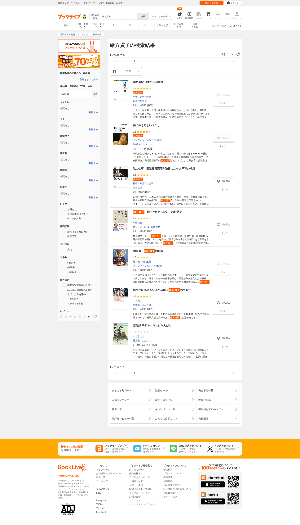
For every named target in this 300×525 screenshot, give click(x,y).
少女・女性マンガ (98, 25)
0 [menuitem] (89, 316)
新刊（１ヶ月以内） (75, 231)
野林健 (136, 261)
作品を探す (135, 473)
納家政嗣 (146, 261)
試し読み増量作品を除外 (78, 289)
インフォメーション (139, 492)
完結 (67, 249)
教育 (148, 97)
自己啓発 (155, 226)
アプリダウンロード (139, 477)
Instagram (101, 500)
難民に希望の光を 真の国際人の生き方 (162, 290)
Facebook (101, 512)
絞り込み (95, 16)
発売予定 (70, 236)
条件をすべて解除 (89, 79)
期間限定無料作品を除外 (78, 285)
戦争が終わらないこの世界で (157, 212)
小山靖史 (137, 222)
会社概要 (168, 469)
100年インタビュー (143, 144)
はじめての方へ (219, 26)
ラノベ (146, 25)
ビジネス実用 (178, 25)
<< (116, 61)
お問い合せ (135, 496)
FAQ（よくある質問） (140, 489)
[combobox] (119, 16)
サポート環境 (136, 485)
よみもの (146, 305)
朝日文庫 (137, 187)
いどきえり (138, 336)
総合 (66, 25)
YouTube (100, 508)
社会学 (149, 183)
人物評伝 (157, 140)
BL (114, 25)
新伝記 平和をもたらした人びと (152, 325)
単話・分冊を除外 (74, 294)
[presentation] (60, 316)
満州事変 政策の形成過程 (148, 82)
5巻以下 (69, 262)
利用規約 (168, 481)
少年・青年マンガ (82, 25)
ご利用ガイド (235, 26)
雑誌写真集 (194, 25)
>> (233, 61)
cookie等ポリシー (172, 492)
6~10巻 (69, 267)
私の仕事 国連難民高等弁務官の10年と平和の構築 (164, 168)
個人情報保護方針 (172, 485)
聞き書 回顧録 (148, 251)
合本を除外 (71, 298)
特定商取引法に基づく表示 (177, 489)
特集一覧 (100, 477)
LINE (98, 492)
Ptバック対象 (72, 218)
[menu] (89, 316)
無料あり (70, 209)
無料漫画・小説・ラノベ (108, 473)
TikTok (99, 504)
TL (130, 25)
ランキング (102, 481)
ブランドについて (172, 473)
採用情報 (168, 477)
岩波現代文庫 (140, 101)
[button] (175, 54)
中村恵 (136, 300)
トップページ (103, 469)
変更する (93, 112)
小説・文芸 (162, 25)
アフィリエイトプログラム (143, 504)
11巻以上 (70, 271)
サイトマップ (170, 496)
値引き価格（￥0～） (76, 213)
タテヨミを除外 (73, 303)
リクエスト (135, 500)
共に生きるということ (146, 125)
